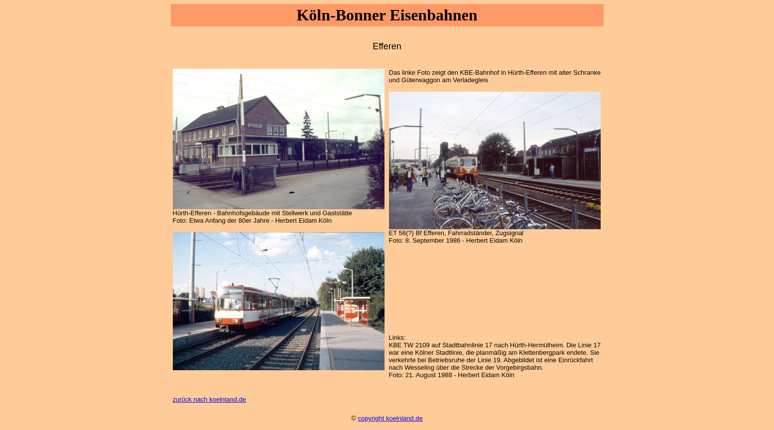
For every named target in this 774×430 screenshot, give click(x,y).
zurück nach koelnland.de (209, 399)
